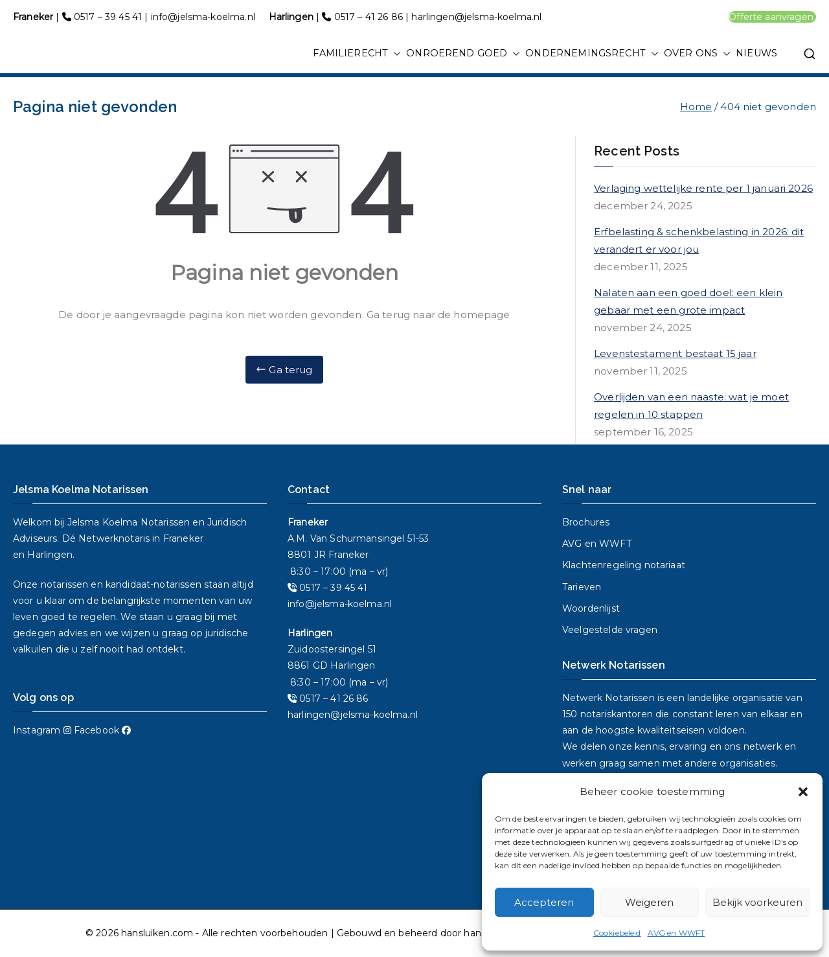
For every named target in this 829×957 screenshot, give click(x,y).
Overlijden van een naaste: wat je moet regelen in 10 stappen (691, 406)
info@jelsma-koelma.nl (203, 17)
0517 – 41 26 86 (368, 17)
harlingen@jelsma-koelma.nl (476, 17)
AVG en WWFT (676, 933)
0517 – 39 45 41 (108, 17)
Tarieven (581, 587)
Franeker (183, 538)
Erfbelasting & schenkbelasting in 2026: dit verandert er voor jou (699, 240)
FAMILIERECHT (357, 53)
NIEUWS (756, 53)
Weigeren (649, 902)
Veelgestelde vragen (609, 630)
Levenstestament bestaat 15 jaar (675, 353)
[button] (803, 791)
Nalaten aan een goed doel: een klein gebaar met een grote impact (688, 301)
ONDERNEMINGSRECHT (592, 53)
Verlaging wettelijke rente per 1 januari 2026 (703, 188)
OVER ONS (697, 53)
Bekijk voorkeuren (757, 902)
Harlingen (49, 554)
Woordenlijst (591, 608)
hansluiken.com (157, 933)
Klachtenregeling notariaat (623, 565)
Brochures (585, 522)
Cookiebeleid (617, 933)
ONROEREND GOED (463, 53)
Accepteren (544, 902)
